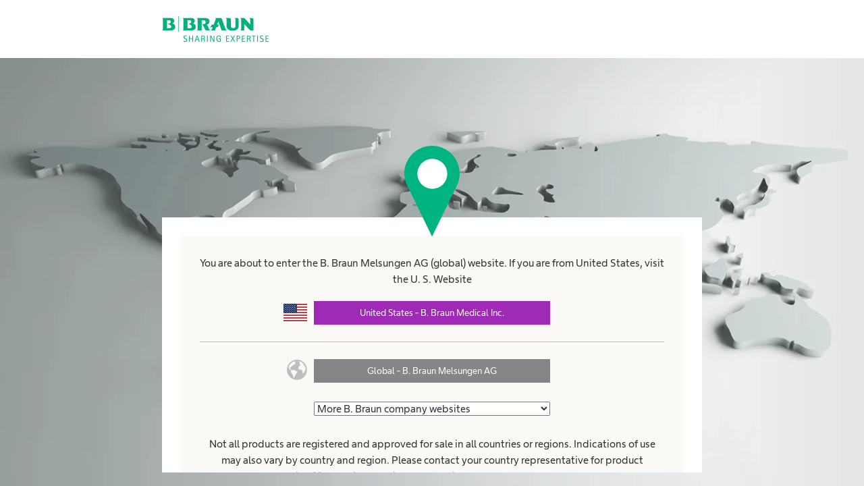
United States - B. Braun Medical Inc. (432, 312)
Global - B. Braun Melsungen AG (432, 370)
